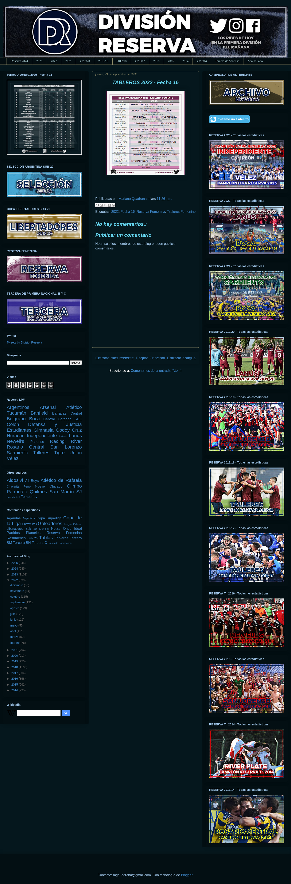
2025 (15, 563)
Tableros (61, 538)
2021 (68, 61)
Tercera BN (22, 543)
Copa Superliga (49, 518)
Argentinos (18, 407)
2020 (15, 655)
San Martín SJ (66, 491)
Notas (55, 529)
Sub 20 (32, 538)
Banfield (39, 413)
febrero (15, 642)
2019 (15, 661)
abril (13, 631)
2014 (185, 61)
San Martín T (13, 497)
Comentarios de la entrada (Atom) (156, 370)
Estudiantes (19, 430)
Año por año (255, 61)
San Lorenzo (66, 447)
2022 (54, 61)
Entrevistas (29, 524)
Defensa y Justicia (55, 424)
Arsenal (48, 407)
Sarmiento (17, 452)
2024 (15, 568)
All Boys (32, 481)
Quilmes (38, 491)
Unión (75, 452)
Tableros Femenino (181, 211)
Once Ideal (72, 529)
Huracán (16, 435)
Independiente (42, 435)
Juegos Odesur (73, 524)
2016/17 (140, 61)
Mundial (43, 528)
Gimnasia (44, 430)
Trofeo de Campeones (59, 543)
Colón (13, 424)
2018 (15, 667)
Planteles (33, 533)
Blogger (186, 875)
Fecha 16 (128, 211)
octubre (15, 596)
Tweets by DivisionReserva (24, 342)
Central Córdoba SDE (62, 419)
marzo (14, 637)
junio (13, 619)
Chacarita (13, 486)
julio (13, 614)
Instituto (63, 436)
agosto (15, 608)
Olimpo (74, 486)
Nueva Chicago (48, 486)
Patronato (17, 491)
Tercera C (39, 543)
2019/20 (85, 61)
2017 (15, 673)
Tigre (59, 452)
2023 (39, 61)
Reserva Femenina (151, 211)
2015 (171, 61)
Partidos (13, 533)
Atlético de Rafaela (61, 480)
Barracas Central (67, 413)
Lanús (75, 435)
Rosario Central (25, 447)
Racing (57, 441)
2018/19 (103, 61)
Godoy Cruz (69, 430)
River (76, 441)
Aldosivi (15, 480)
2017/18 (122, 61)
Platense (37, 442)
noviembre (17, 591)
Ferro (27, 486)
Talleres (41, 452)
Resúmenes (16, 538)
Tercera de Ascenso (227, 61)
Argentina (28, 518)
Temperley (29, 497)
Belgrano (16, 418)
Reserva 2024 (19, 61)
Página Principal (150, 358)
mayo (14, 625)
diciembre (17, 585)
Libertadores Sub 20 (22, 528)
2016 (156, 61)
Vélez (13, 458)
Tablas (46, 537)
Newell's (15, 441)
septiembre (18, 602)
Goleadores (50, 523)
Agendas (14, 518)
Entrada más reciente (114, 358)
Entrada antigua (181, 358)
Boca (34, 418)
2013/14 (202, 61)
